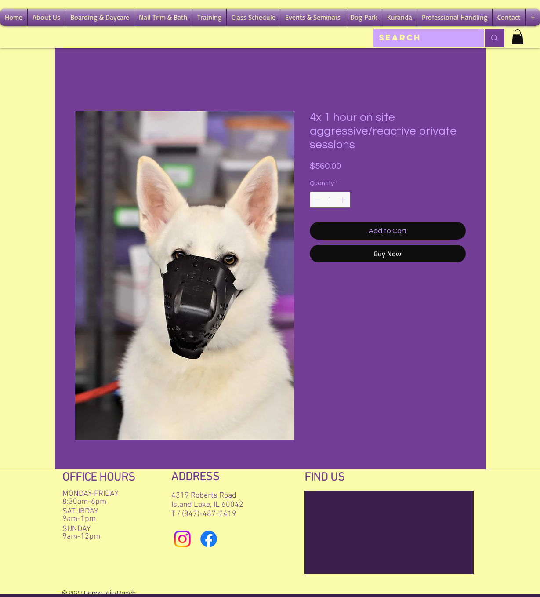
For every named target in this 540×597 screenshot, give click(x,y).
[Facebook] (209, 539)
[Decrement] (316, 199)
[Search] (422, 38)
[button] (46, 17)
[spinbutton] (330, 199)
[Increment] (343, 199)
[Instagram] (182, 539)
